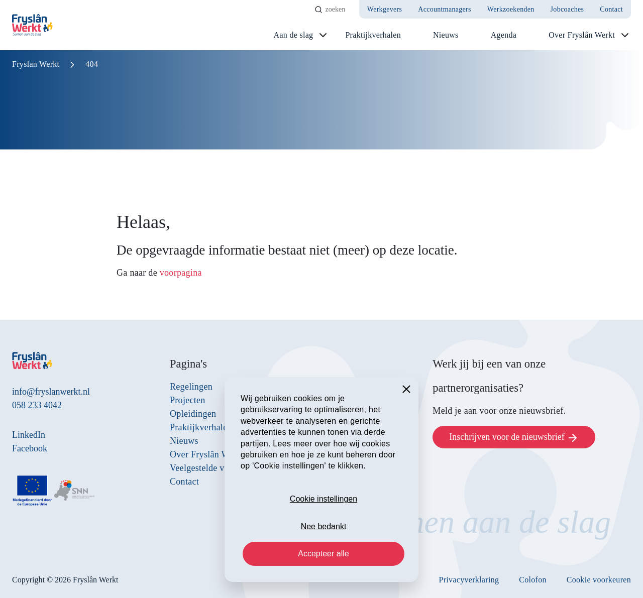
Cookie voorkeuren (599, 579)
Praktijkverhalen (373, 35)
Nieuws (446, 35)
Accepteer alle (323, 553)
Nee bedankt (324, 526)
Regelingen (191, 387)
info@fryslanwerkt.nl (51, 392)
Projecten (187, 400)
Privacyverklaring (469, 579)
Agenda (504, 35)
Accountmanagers (444, 9)
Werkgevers (384, 9)
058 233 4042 (37, 405)
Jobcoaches (567, 9)
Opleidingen (193, 414)
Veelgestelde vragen (207, 468)
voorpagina (181, 273)
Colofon (533, 579)
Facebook (29, 448)
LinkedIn (28, 435)
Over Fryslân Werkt (582, 35)
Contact (611, 9)
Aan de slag (293, 35)
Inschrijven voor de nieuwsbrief (514, 438)
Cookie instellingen (323, 499)
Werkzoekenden (510, 9)
